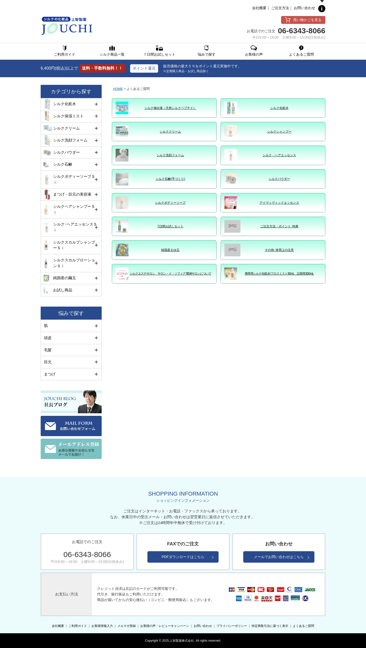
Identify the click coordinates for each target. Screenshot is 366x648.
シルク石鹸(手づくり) (170, 179)
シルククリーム (170, 131)
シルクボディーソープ (170, 202)
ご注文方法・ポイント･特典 (279, 226)
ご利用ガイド (78, 626)
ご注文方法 (280, 8)
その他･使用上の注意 (279, 250)
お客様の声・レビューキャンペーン (164, 626)
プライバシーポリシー (232, 626)
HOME (118, 89)
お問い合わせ (304, 8)
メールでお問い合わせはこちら (279, 557)
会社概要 (259, 8)
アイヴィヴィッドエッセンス (279, 202)
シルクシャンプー (279, 131)
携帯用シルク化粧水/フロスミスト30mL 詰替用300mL (279, 273)
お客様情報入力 (102, 626)
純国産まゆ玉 (170, 250)
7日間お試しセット (170, 226)
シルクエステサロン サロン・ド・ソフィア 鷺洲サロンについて (170, 273)
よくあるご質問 (303, 626)
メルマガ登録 (126, 626)
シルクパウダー (279, 179)
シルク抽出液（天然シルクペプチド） (170, 108)
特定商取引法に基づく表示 (270, 626)
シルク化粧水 (279, 108)
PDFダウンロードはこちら (183, 557)
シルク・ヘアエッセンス (279, 155)
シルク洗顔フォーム (170, 155)
